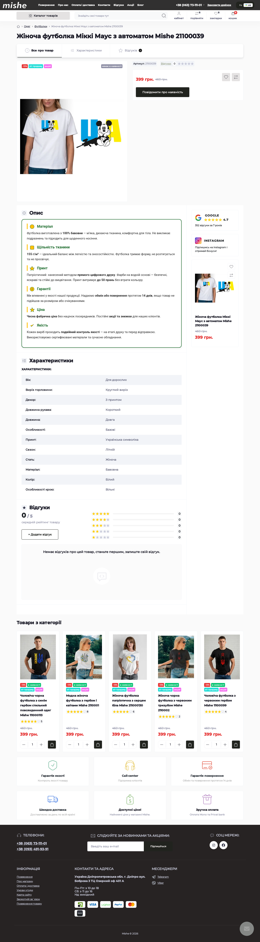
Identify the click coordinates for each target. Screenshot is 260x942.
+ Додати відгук (40, 534)
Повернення (46, 5)
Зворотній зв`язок (28, 899)
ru (240, 5)
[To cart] (52, 745)
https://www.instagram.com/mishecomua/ (213, 845)
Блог (140, 5)
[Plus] (41, 744)
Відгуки (119, 5)
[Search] (164, 16)
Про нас (63, 5)
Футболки (40, 26)
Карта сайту (24, 894)
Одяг (27, 26)
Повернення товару (29, 903)
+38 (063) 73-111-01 (32, 843)
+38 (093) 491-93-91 (32, 849)
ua (248, 5)
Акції (130, 5)
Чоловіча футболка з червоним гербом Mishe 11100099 (220, 700)
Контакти (104, 5)
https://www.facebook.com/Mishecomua (223, 845)
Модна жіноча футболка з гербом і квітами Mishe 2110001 (82, 700)
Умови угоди (25, 890)
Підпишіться (158, 846)
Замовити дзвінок (219, 5)
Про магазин (25, 881)
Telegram (163, 876)
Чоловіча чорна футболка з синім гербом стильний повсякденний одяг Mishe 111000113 (35, 705)
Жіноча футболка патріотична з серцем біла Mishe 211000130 (129, 700)
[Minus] (24, 744)
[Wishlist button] (226, 77)
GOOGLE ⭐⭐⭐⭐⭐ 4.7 (216, 218)
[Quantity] (32, 744)
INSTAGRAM (214, 241)
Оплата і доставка (83, 5)
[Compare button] (236, 77)
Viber (160, 882)
